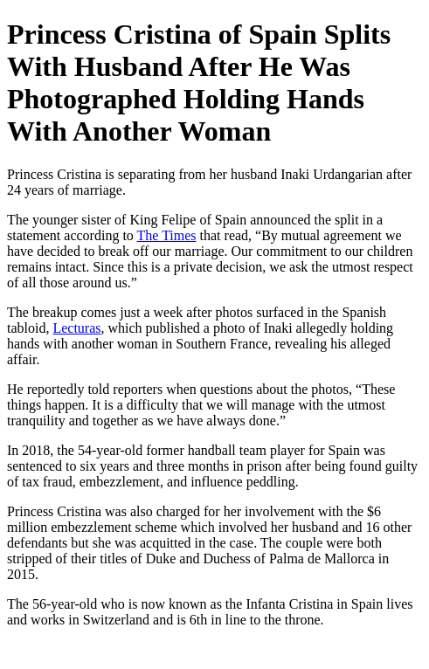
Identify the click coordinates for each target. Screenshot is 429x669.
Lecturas (76, 328)
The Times (167, 235)
